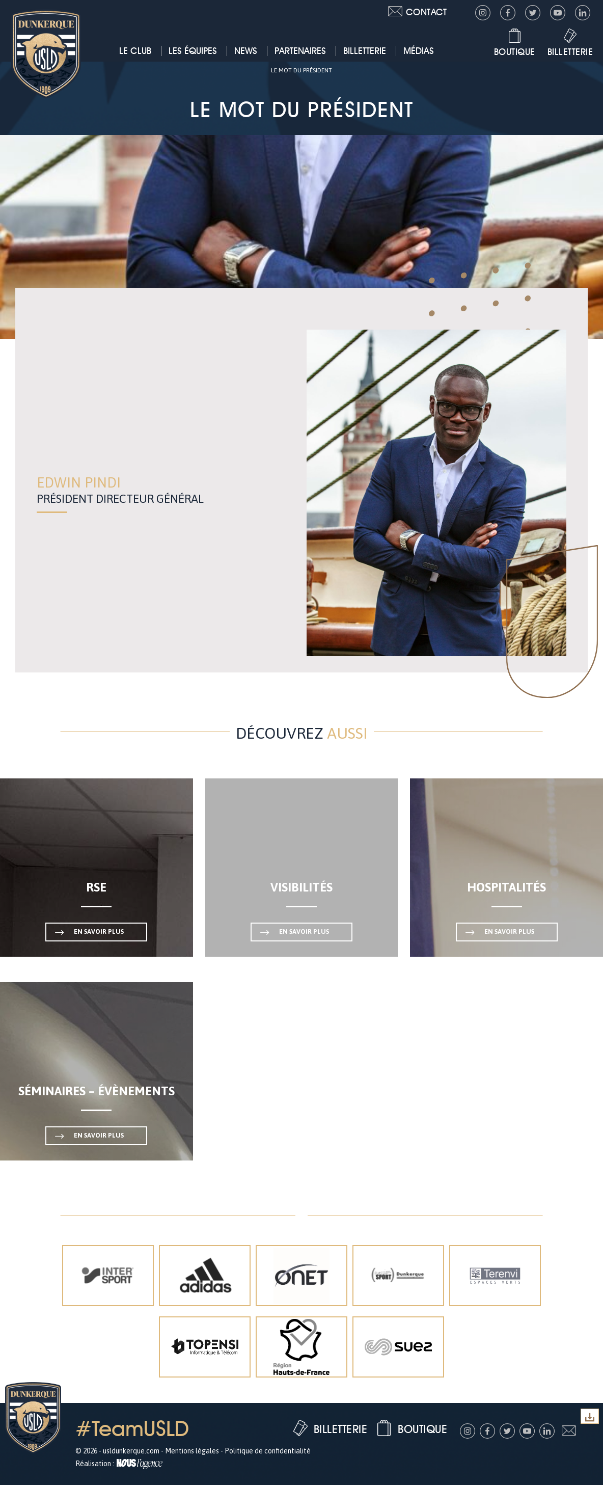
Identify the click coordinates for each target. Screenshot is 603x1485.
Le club (135, 50)
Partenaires (300, 50)
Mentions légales (192, 1451)
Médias (418, 50)
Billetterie (364, 50)
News (245, 50)
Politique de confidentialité (268, 1451)
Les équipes (193, 50)
